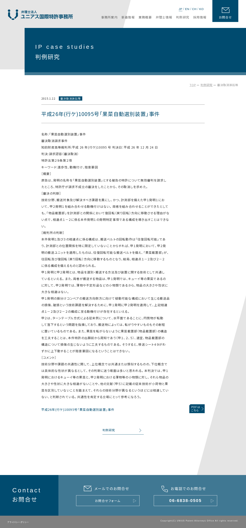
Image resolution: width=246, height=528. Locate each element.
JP (180, 9)
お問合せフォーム (108, 500)
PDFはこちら (195, 408)
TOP (192, 85)
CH (194, 9)
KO (201, 9)
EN (187, 9)
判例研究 (206, 85)
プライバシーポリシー (18, 522)
